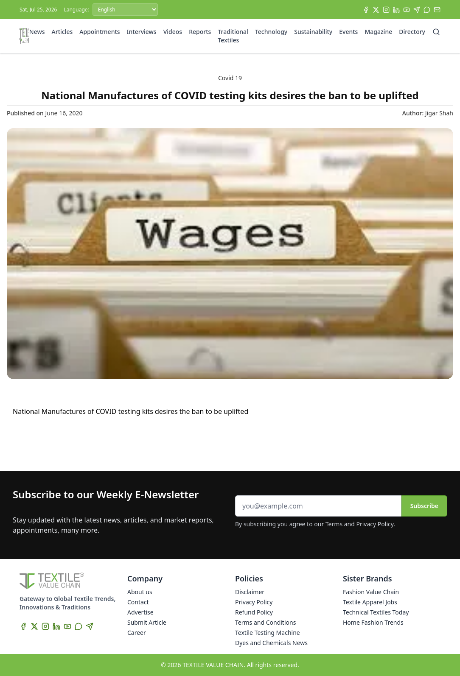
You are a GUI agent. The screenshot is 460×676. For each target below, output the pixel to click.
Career (136, 633)
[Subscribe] (437, 9)
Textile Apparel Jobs (370, 602)
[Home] (24, 36)
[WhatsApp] (427, 9)
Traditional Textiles (233, 36)
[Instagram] (386, 9)
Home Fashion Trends (373, 622)
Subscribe (424, 506)
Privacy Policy (375, 524)
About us (139, 592)
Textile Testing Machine (267, 633)
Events (348, 32)
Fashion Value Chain (371, 592)
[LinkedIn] (396, 9)
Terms (333, 524)
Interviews (142, 32)
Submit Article (146, 622)
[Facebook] (365, 9)
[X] (376, 9)
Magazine (378, 32)
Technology (271, 32)
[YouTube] (406, 9)
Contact (138, 602)
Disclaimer (249, 592)
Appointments (99, 32)
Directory (412, 32)
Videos (172, 32)
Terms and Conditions (265, 622)
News (37, 32)
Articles (62, 32)
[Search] (436, 32)
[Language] (125, 9)
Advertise (140, 612)
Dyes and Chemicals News (271, 643)
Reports (200, 32)
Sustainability (313, 32)
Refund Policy (254, 612)
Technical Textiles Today (376, 612)
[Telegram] (416, 9)
